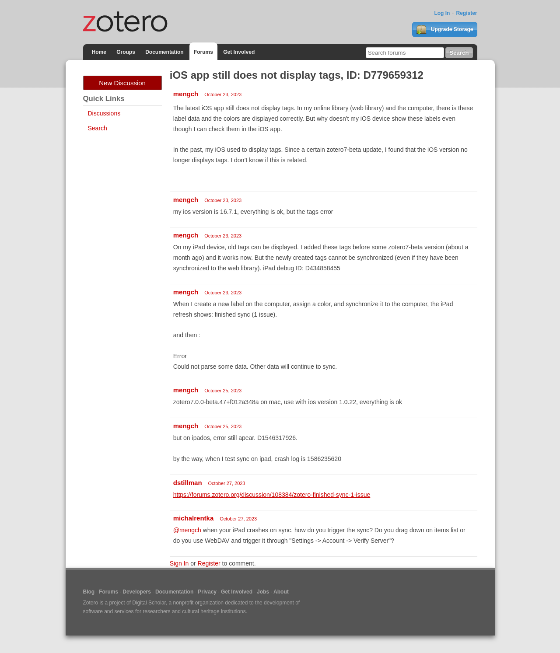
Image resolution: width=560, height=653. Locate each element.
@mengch (187, 530)
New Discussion (122, 83)
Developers (136, 592)
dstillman (187, 482)
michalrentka (193, 518)
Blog (89, 592)
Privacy (207, 592)
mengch (186, 94)
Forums (203, 52)
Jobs (263, 592)
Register (466, 13)
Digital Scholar (149, 603)
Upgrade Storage (444, 29)
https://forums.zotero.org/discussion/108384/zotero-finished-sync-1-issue (272, 494)
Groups (125, 52)
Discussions (104, 113)
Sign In (179, 563)
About (281, 592)
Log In (442, 13)
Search (97, 128)
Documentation (164, 52)
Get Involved (239, 52)
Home (99, 52)
